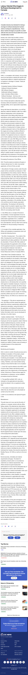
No (17, 537)
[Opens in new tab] (5, 662)
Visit (15, 644)
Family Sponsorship (5, 646)
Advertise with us (18, 654)
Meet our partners (18, 652)
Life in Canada (17, 646)
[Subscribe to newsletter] (14, 573)
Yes (10, 537)
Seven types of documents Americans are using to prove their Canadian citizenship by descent (10, 608)
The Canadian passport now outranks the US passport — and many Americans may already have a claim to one (10, 594)
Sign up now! (14, 628)
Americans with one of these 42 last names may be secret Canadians (9, 601)
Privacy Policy (24, 673)
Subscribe (25, 1)
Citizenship (3, 564)
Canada (2, 642)
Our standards (4, 654)
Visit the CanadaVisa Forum (14, 659)
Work (2, 549)
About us (3, 652)
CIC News (6, 13)
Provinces (3, 644)
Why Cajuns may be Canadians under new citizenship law (9, 586)
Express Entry (3, 557)
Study (15, 642)
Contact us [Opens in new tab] (14, 665)
